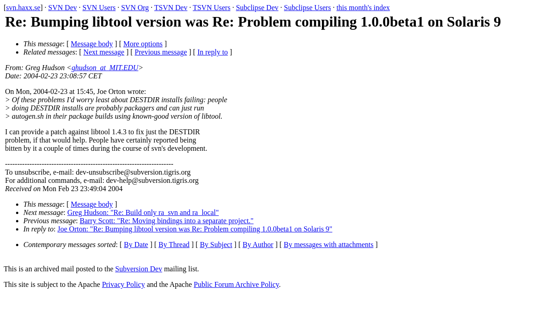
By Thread (174, 244)
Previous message (161, 52)
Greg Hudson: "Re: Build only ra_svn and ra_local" (143, 212)
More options (143, 44)
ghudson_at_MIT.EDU (104, 68)
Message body (92, 44)
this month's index (363, 7)
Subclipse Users (307, 7)
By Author (258, 244)
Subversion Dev (139, 269)
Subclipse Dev (257, 7)
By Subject (216, 244)
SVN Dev (62, 7)
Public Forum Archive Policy (236, 284)
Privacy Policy (123, 284)
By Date (136, 244)
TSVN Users (211, 7)
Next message (103, 52)
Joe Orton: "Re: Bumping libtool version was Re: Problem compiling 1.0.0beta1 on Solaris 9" (195, 229)
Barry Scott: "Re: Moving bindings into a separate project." (167, 221)
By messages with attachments (329, 244)
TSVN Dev (170, 7)
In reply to (212, 52)
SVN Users (98, 7)
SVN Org (135, 7)
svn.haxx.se (23, 7)
